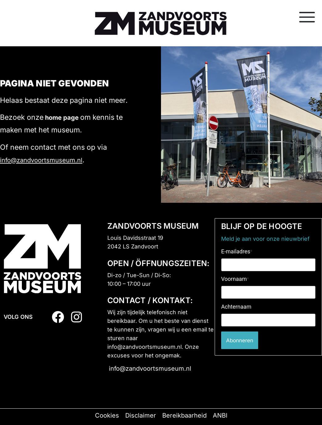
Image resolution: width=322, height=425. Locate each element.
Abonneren (241, 340)
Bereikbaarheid (184, 415)
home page (62, 117)
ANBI (220, 415)
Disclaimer (140, 415)
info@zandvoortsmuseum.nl (41, 160)
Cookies (107, 415)
